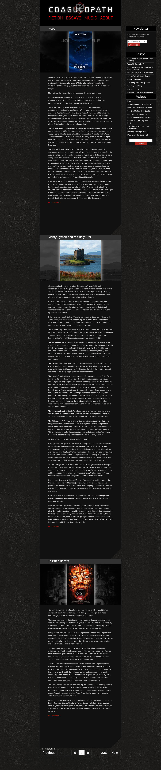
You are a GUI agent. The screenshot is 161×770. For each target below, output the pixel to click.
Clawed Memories (134, 79)
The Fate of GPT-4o (134, 86)
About (106, 18)
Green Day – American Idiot (137, 114)
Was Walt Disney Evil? (135, 64)
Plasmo (130, 101)
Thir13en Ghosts (58, 561)
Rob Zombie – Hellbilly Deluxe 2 (139, 117)
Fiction (55, 18)
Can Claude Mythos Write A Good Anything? (140, 60)
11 (52, 749)
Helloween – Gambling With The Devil (139, 122)
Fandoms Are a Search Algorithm (140, 92)
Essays (73, 18)
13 (55, 749)
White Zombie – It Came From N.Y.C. (140, 104)
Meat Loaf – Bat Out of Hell (137, 135)
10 (50, 749)
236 (104, 753)
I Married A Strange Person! (137, 132)
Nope (51, 28)
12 (54, 749)
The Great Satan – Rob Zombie (139, 111)
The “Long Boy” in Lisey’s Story (139, 83)
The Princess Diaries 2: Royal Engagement (138, 127)
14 (57, 749)
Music (91, 18)
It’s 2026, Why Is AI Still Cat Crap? (140, 73)
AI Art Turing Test (134, 89)
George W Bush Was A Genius (138, 76)
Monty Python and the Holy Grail (69, 237)
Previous (48, 753)
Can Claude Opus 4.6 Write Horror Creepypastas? (140, 68)
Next (114, 753)
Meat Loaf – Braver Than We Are (139, 108)
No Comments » (54, 202)
